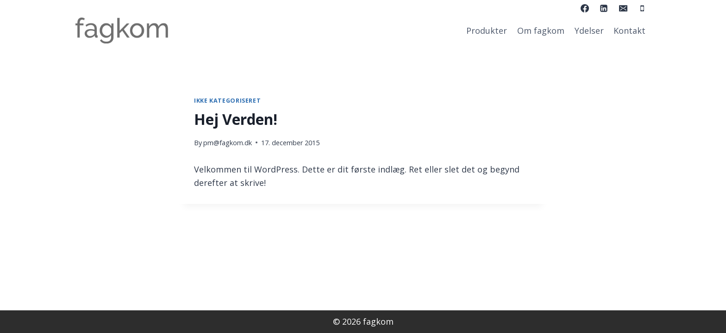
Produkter (486, 30)
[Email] (623, 8)
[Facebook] (584, 8)
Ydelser (589, 30)
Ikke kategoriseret (227, 101)
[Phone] (642, 8)
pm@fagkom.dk (227, 142)
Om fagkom (540, 30)
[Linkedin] (603, 8)
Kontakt (629, 30)
